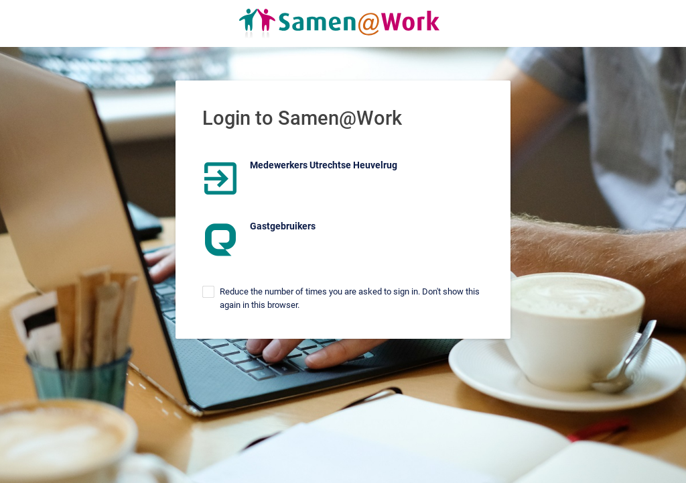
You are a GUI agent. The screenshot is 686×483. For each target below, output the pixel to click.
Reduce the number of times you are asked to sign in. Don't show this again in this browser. (350, 298)
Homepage (343, 24)
